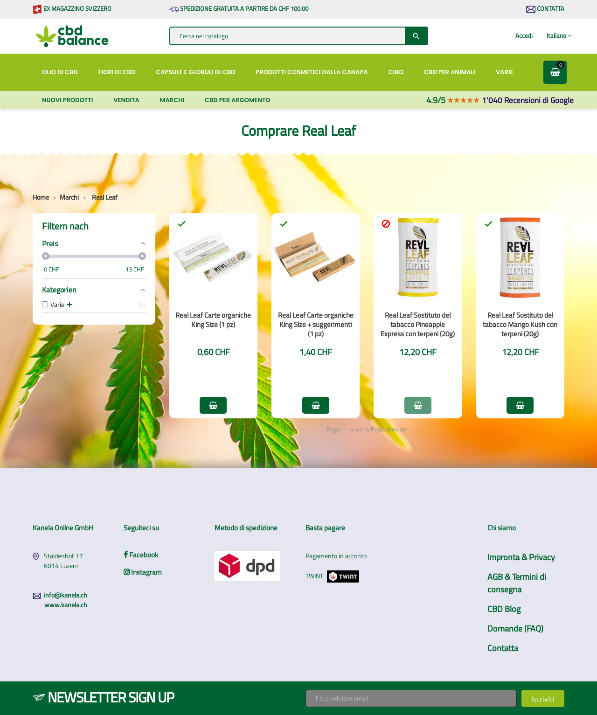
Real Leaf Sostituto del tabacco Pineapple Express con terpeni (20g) (418, 324)
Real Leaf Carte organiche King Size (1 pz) (213, 320)
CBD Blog (504, 609)
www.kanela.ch (65, 605)
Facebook (141, 554)
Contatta (545, 8)
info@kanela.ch (65, 595)
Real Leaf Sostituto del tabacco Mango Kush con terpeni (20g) (520, 324)
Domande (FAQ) (515, 628)
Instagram (143, 572)
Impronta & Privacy (521, 557)
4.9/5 (453, 100)
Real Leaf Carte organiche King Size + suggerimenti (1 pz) (316, 324)
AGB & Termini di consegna (516, 583)
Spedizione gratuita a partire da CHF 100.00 (238, 8)
